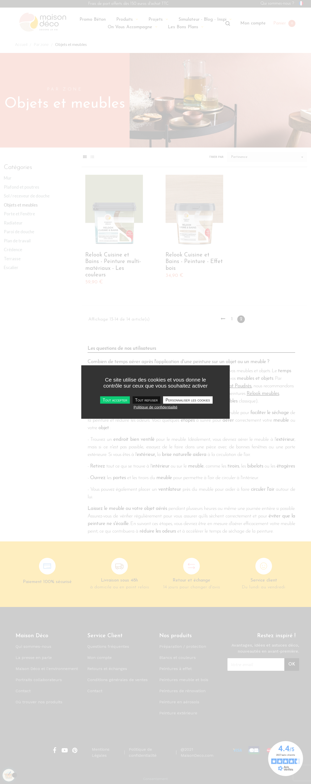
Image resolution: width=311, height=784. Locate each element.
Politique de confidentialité (155, 407)
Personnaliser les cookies (188, 400)
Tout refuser (146, 400)
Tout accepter (115, 400)
